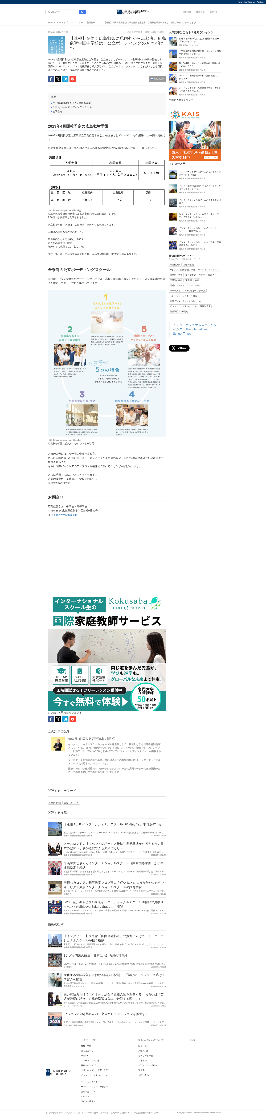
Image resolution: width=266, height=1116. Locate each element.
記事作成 (187, 12)
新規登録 (200, 12)
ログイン (214, 12)
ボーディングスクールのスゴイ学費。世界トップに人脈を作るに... (200, 89)
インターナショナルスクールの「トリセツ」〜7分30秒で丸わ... (198, 229)
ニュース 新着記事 (85, 22)
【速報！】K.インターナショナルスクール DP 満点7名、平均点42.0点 (113, 824)
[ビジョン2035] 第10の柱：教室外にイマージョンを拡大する (106, 1014)
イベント (85, 1096)
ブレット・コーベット (73, 1006)
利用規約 (142, 1060)
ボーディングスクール (91, 1082)
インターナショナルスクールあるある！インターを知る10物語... (200, 173)
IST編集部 (68, 967)
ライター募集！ (88, 1101)
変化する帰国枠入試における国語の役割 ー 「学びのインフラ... (199, 40)
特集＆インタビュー (90, 1065)
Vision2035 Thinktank (73, 1025)
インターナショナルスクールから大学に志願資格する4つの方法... (200, 243)
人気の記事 (143, 1051)
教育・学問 (86, 1046)
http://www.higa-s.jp (65, 514)
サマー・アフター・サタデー (94, 1087)
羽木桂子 (67, 894)
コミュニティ (87, 1051)
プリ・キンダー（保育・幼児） (95, 1070)
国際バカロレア (88, 1091)
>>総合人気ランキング (181, 99)
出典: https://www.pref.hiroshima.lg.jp (65, 210)
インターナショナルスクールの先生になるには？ (200, 201)
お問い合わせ (144, 1075)
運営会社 (142, 1070)
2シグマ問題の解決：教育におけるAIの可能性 (96, 955)
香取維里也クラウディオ (74, 986)
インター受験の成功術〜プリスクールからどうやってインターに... (200, 187)
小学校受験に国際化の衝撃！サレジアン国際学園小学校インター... (200, 52)
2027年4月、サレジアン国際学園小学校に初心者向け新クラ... (199, 64)
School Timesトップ (58, 22)
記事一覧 (142, 1046)
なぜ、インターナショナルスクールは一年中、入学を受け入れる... (199, 215)
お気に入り (157, 79)
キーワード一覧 (145, 1055)
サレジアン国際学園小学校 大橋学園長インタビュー (199, 77)
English (84, 1055)
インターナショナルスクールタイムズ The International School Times (195, 329)
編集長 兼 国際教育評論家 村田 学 (91, 739)
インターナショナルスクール (94, 1075)
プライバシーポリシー (148, 1065)
